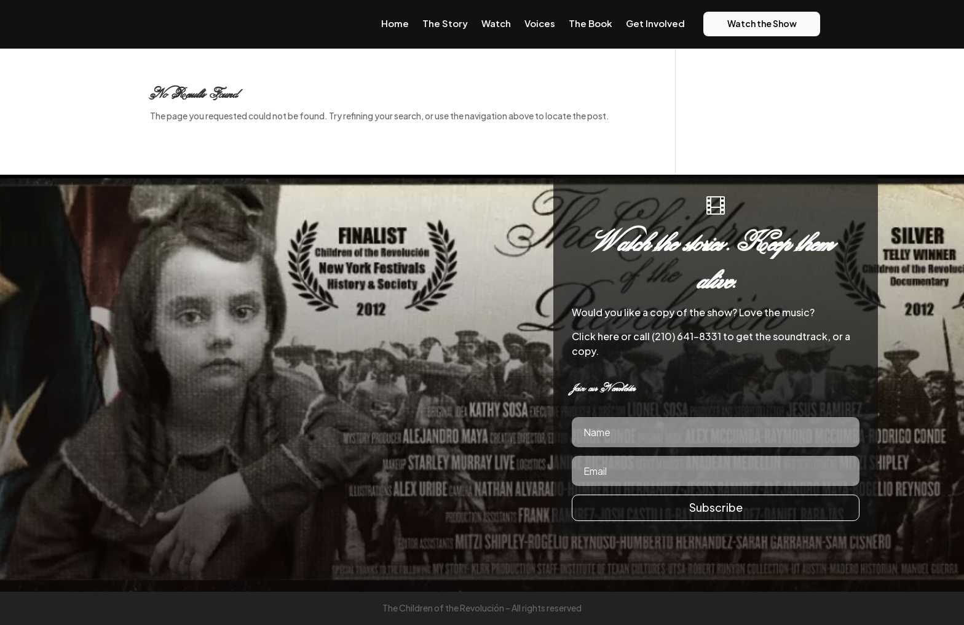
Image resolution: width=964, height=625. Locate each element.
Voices (539, 23)
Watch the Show (762, 23)
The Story (445, 23)
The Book (590, 23)
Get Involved (655, 23)
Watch (496, 23)
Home (395, 23)
